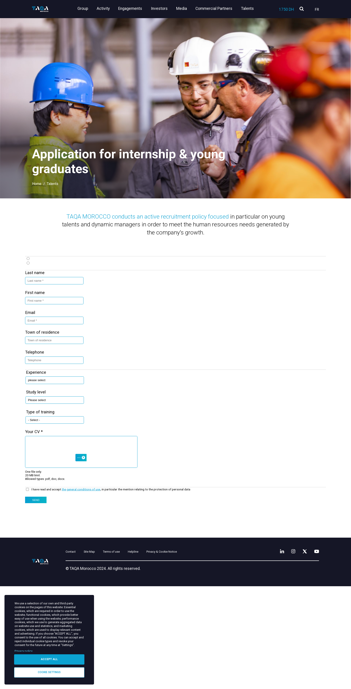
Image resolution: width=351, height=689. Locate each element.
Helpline (164, 653)
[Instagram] (287, 652)
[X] (301, 652)
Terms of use (136, 653)
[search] (302, 9)
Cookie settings (49, 672)
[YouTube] (315, 652)
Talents (247, 8)
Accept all (49, 658)
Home (36, 184)
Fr (317, 9)
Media (184, 8)
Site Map (106, 653)
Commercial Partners (215, 8)
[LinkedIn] (274, 652)
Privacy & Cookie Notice (203, 653)
